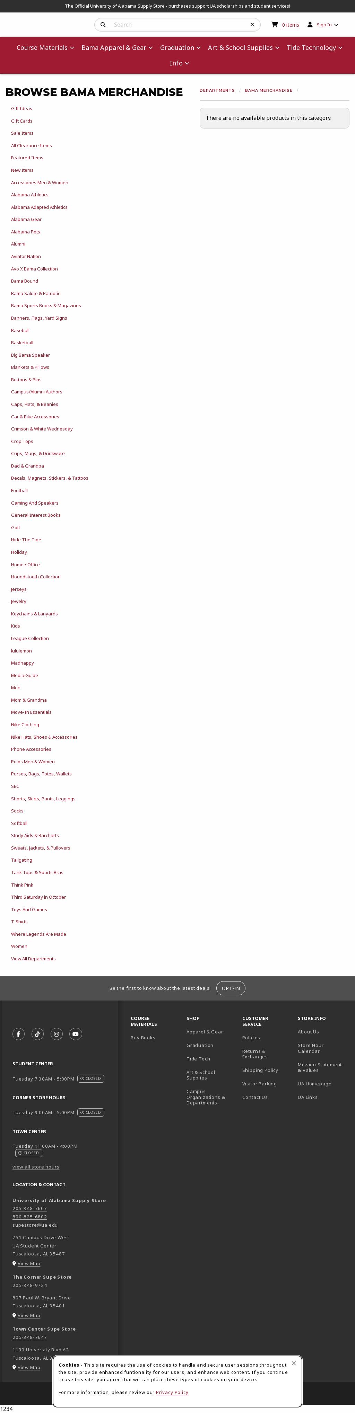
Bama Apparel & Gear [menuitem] (113, 47)
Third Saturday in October (38, 897)
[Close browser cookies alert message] (293, 1363)
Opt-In (231, 988)
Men (15, 687)
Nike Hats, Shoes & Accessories (44, 737)
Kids (15, 626)
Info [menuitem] (176, 63)
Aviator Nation (26, 256)
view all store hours (36, 1167)
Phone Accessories (31, 749)
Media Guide (24, 675)
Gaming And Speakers (35, 503)
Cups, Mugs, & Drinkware (38, 453)
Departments (217, 90)
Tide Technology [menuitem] (311, 47)
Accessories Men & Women (39, 182)
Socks (17, 811)
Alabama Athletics (30, 195)
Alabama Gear (26, 219)
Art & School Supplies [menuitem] (240, 47)
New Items (22, 170)
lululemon (21, 651)
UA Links (308, 1097)
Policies (251, 1037)
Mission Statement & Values (320, 1067)
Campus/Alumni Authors (36, 392)
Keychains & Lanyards (34, 614)
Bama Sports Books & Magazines (46, 305)
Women (19, 946)
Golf (15, 527)
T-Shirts (19, 921)
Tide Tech (198, 1059)
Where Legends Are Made (38, 934)
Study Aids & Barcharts (35, 835)
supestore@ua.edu (35, 1225)
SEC (15, 786)
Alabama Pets (25, 232)
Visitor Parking (259, 1084)
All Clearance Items (31, 145)
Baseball (20, 330)
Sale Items (22, 133)
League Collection (30, 638)
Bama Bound (24, 281)
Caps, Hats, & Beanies (34, 404)
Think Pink (22, 885)
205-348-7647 (29, 1337)
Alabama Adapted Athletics (39, 207)
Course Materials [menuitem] (42, 47)
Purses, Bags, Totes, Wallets (41, 774)
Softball (19, 823)
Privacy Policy (172, 1392)
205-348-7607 (29, 1208)
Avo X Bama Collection (34, 269)
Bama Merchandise (269, 90)
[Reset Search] (252, 24)
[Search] (103, 25)
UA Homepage (323, 1083)
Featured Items (27, 157)
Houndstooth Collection (36, 577)
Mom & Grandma (29, 700)
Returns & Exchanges (255, 1054)
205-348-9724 (29, 1285)
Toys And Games (29, 909)
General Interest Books (36, 515)
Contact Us (255, 1097)
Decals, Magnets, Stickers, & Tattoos (49, 478)
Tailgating (21, 860)
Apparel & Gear (205, 1032)
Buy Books (143, 1037)
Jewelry (18, 601)
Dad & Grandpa (27, 466)
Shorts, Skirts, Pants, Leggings (43, 799)
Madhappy (22, 663)
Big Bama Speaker (30, 355)
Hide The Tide (26, 539)
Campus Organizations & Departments (212, 1097)
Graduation (200, 1045)
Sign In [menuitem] (324, 24)
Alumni (18, 244)
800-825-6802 (29, 1217)
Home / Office (25, 564)
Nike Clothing (25, 724)
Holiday (19, 552)
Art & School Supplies (201, 1075)
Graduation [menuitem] (177, 47)
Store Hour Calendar (323, 1048)
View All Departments (33, 959)
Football (19, 490)
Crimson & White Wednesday (42, 429)
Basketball (22, 342)
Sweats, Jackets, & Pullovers (40, 848)
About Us (308, 1032)
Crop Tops (22, 441)
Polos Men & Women (33, 761)
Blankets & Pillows (30, 367)
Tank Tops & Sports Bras (37, 872)
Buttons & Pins (26, 379)
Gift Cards (22, 121)
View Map (29, 1263)
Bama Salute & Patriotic (35, 293)
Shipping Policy (260, 1070)
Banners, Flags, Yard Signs (39, 318)
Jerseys (19, 589)
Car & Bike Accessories (35, 417)
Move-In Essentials (31, 712)
